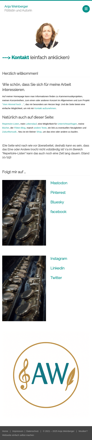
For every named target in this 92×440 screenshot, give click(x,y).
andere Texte (40, 127)
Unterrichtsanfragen (67, 123)
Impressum (18, 431)
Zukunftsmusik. (9, 131)
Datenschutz (32, 431)
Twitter (56, 277)
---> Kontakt (15, 57)
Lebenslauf (31, 123)
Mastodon (58, 183)
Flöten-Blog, (20, 127)
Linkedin (57, 268)
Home (5, 431)
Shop (39, 131)
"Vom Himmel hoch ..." (13, 104)
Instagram (58, 258)
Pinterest (57, 192)
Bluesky (57, 202)
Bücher (5, 127)
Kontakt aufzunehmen (45, 108)
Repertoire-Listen (10, 123)
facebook (58, 211)
